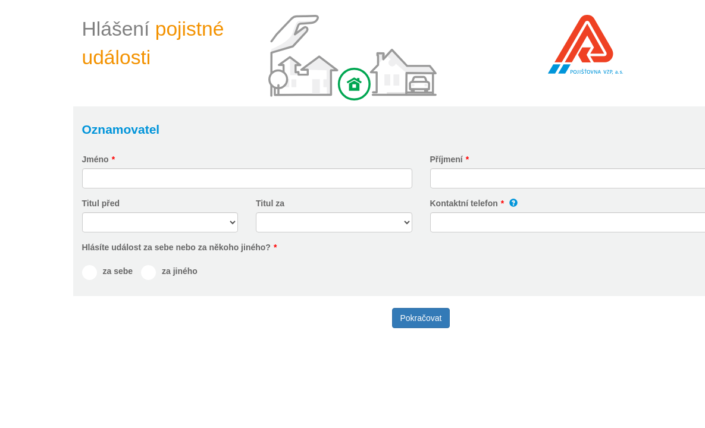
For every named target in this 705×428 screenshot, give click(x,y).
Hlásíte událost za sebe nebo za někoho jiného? (176, 247)
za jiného (180, 271)
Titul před (101, 203)
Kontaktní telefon (464, 203)
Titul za (270, 203)
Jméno (95, 159)
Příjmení (446, 159)
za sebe (118, 271)
